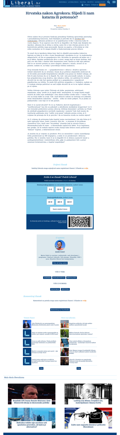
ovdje (86, 168)
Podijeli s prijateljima (60, 156)
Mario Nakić (62, 26)
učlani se (66, 180)
